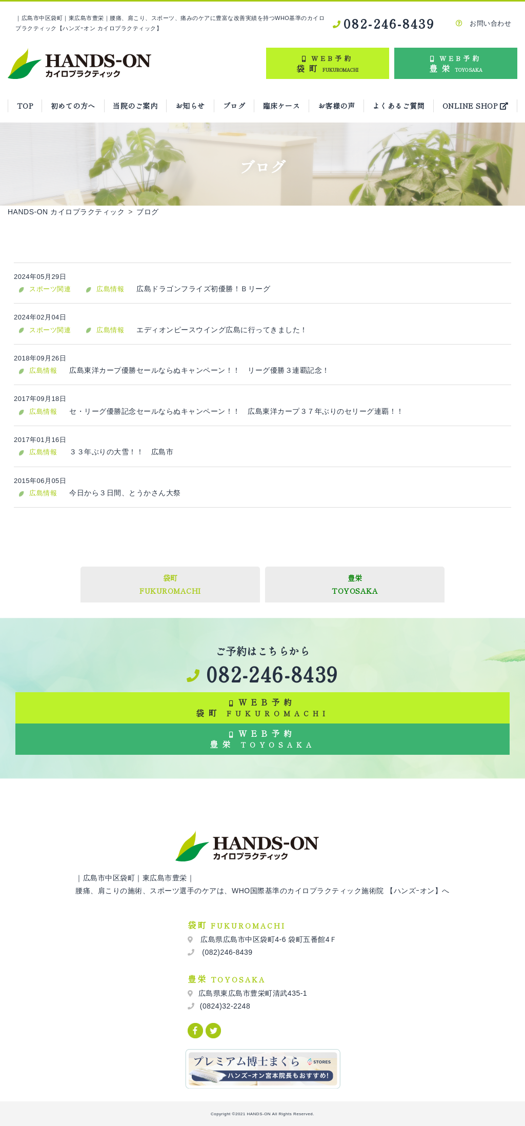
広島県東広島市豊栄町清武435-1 (252, 993)
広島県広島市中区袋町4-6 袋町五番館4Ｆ (267, 939)
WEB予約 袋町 (262, 707)
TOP (25, 105)
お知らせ (190, 105)
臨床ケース (281, 105)
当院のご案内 (135, 105)
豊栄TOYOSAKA (355, 584)
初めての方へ (73, 105)
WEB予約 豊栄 (262, 738)
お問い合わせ (483, 23)
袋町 (327, 62)
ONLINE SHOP (475, 105)
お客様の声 (336, 105)
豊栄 (455, 62)
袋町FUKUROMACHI (170, 584)
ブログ (234, 105)
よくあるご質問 (399, 105)
